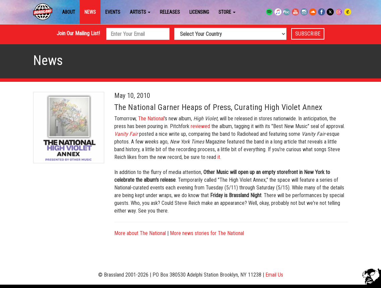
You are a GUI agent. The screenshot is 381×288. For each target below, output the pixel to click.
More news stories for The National (207, 233)
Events (112, 12)
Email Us (274, 275)
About (68, 12)
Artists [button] (140, 12)
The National (151, 118)
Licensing (199, 12)
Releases (170, 12)
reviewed (200, 126)
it (218, 157)
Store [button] (227, 12)
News (90, 12)
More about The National (140, 233)
